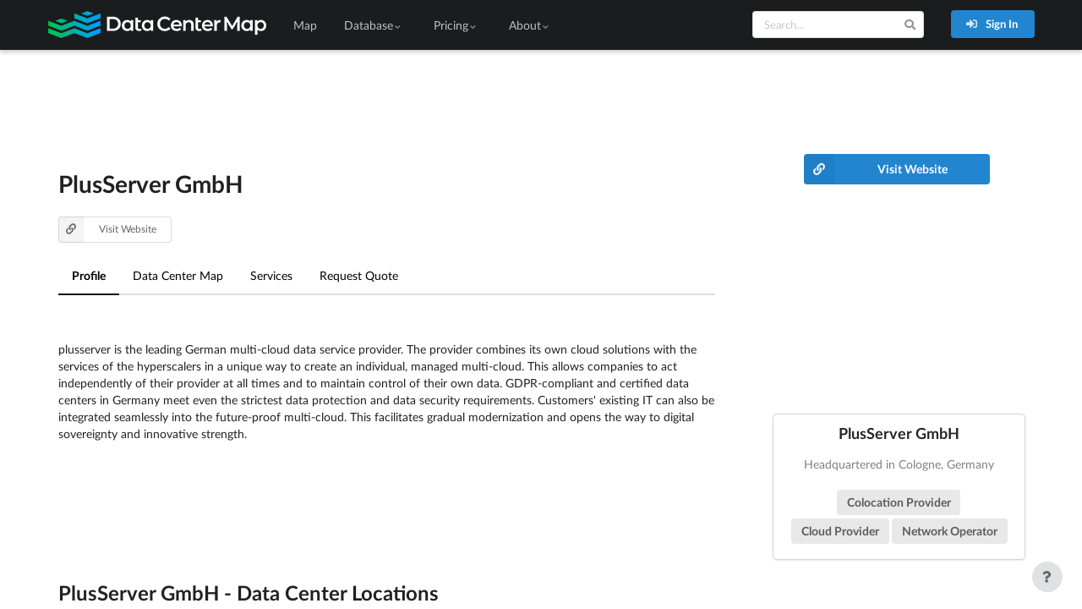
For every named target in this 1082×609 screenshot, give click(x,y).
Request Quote (359, 275)
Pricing (456, 25)
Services (271, 275)
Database (373, 25)
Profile (89, 275)
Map (305, 25)
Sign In (991, 23)
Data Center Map (178, 275)
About (530, 25)
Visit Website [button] (107, 230)
